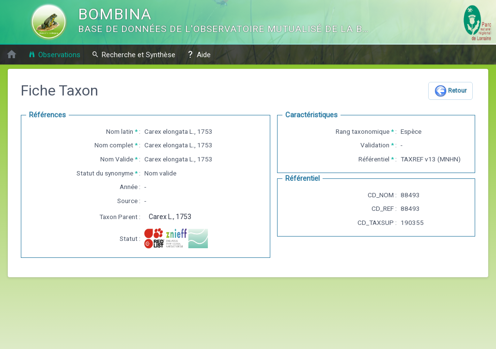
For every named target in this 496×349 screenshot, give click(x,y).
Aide (198, 54)
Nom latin (119, 131)
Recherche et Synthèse (133, 54)
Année (129, 186)
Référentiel (373, 159)
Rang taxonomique (362, 131)
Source (127, 201)
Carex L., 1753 (170, 217)
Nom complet (113, 145)
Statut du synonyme (105, 173)
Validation (374, 145)
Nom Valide (116, 159)
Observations (54, 54)
